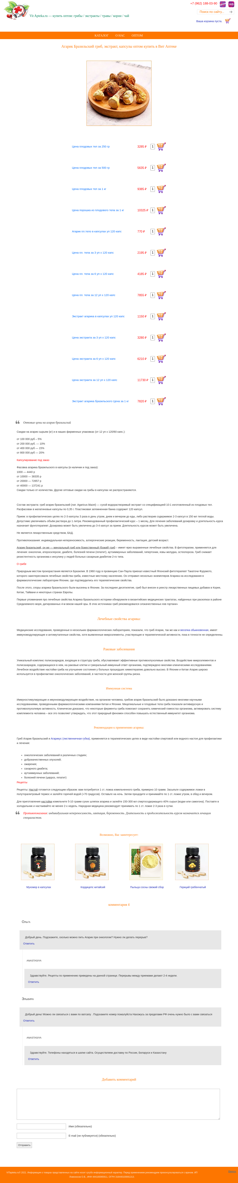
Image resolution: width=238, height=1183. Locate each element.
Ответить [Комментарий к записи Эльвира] (29, 1020)
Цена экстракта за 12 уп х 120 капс (94, 379)
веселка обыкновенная (194, 630)
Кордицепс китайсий (93, 887)
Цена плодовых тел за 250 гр (91, 146)
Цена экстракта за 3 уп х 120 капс (94, 337)
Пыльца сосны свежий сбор (147, 887)
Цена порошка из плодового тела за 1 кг (98, 210)
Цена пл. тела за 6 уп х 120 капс (93, 273)
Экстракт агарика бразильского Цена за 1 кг (100, 401)
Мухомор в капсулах (38, 887)
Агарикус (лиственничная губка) (70, 738)
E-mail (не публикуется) (92, 1135)
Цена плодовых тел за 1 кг (89, 188)
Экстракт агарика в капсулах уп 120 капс (98, 316)
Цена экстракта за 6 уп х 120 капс (94, 358)
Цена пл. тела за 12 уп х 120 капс (93, 295)
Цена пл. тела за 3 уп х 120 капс (93, 252)
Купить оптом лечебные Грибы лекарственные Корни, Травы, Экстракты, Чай (27, 10)
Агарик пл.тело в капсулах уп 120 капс (97, 231)
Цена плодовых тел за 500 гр (91, 167)
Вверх (232, 1171)
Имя (80, 1126)
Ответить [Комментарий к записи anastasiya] (33, 981)
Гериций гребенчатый (193, 887)
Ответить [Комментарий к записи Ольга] (29, 943)
